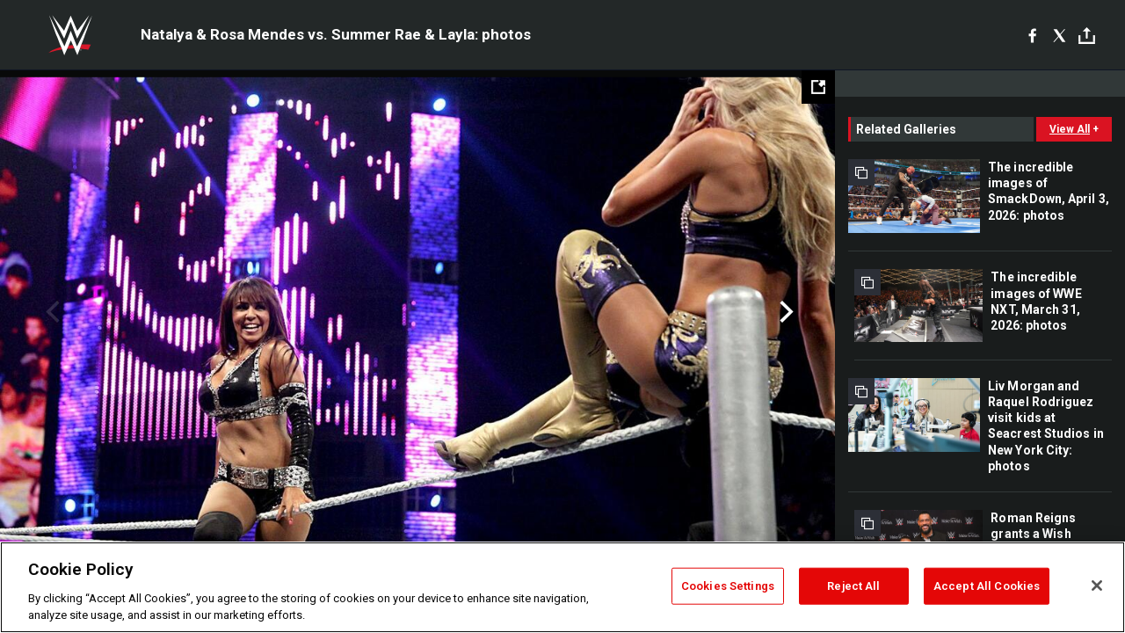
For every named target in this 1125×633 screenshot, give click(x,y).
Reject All (853, 586)
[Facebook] (1032, 35)
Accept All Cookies (986, 586)
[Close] (1097, 585)
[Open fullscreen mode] (818, 87)
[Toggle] (1086, 35)
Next (784, 312)
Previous (50, 312)
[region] (562, 587)
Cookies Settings (727, 586)
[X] (1059, 35)
